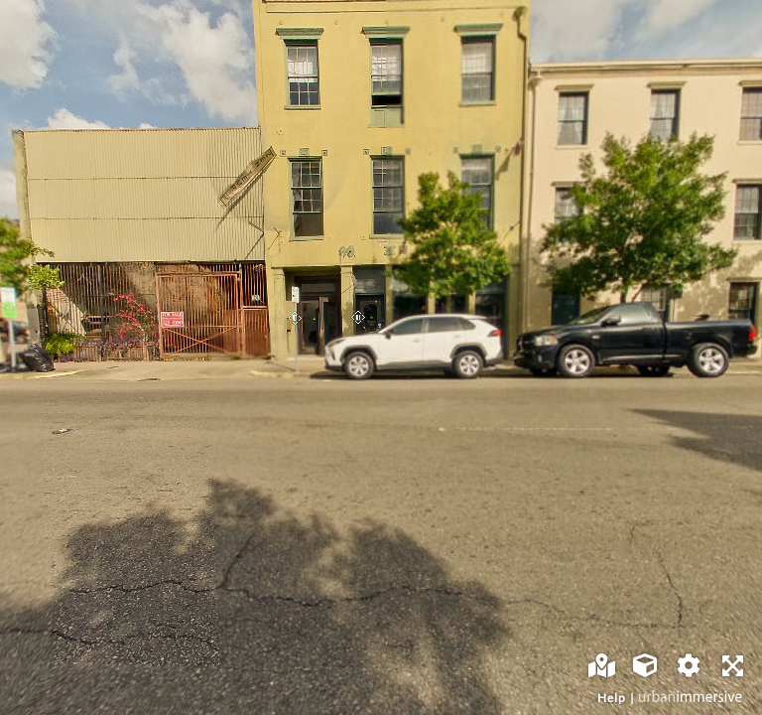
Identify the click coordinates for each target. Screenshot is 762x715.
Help (611, 697)
